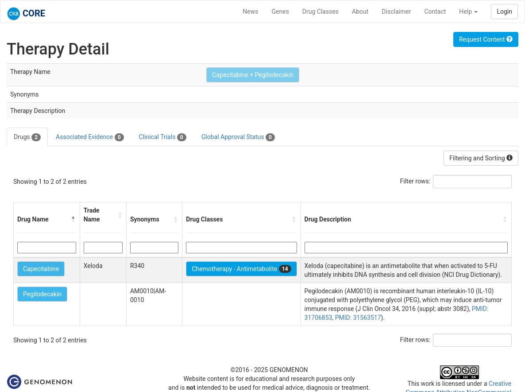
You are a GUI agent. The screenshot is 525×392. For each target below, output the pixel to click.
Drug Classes (320, 11)
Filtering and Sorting (481, 158)
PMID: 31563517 (358, 317)
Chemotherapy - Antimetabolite (241, 269)
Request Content (486, 39)
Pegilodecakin (42, 294)
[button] (73, 219)
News (250, 11)
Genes (280, 11)
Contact (435, 11)
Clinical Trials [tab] (162, 137)
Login (504, 11)
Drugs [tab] (27, 137)
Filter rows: (415, 181)
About (360, 11)
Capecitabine (41, 268)
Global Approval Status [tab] (238, 137)
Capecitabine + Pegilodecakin (252, 74)
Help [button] (468, 11)
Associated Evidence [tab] (90, 137)
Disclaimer (396, 11)
